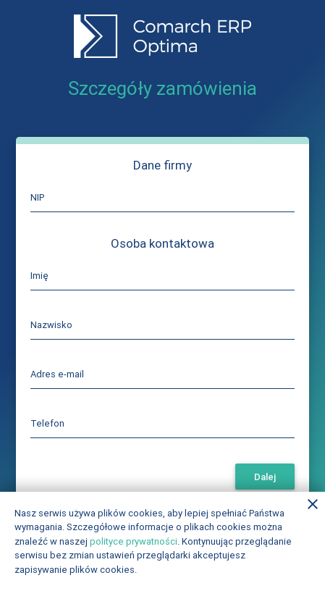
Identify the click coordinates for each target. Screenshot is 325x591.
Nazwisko (51, 325)
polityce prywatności (133, 541)
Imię (39, 275)
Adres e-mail (57, 374)
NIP (37, 197)
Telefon (47, 423)
